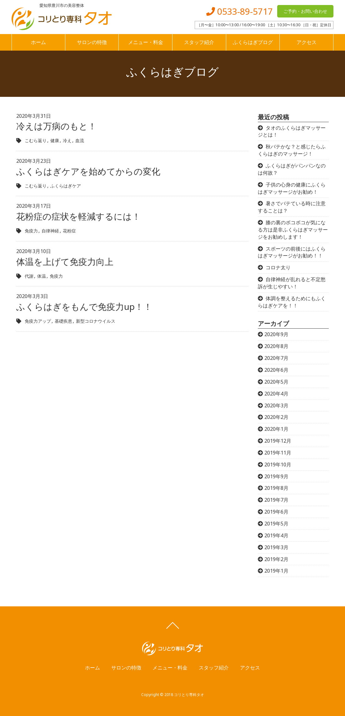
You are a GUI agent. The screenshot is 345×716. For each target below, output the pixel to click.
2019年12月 (277, 440)
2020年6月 (276, 369)
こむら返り (36, 140)
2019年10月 (277, 464)
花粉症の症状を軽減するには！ (78, 216)
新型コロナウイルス (95, 321)
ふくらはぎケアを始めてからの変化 (88, 171)
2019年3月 (276, 547)
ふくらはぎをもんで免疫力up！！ (84, 306)
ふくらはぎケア (65, 186)
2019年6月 (276, 511)
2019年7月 (276, 499)
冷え (67, 140)
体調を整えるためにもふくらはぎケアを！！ (292, 302)
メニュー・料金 (145, 42)
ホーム (38, 42)
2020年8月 (276, 346)
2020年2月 (276, 417)
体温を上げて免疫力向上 (64, 261)
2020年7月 (276, 358)
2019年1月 (276, 570)
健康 (54, 140)
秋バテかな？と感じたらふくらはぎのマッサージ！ (292, 150)
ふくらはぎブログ (253, 42)
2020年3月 (276, 405)
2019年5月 (276, 523)
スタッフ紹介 (199, 42)
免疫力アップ (38, 321)
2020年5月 (276, 381)
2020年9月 (276, 334)
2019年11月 (277, 452)
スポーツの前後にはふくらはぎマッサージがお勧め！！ (292, 252)
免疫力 (31, 231)
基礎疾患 (63, 321)
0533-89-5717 (239, 11)
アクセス (307, 42)
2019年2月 (276, 559)
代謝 (29, 276)
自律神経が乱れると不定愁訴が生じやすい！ (292, 283)
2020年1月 (276, 428)
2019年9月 (276, 476)
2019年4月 (276, 535)
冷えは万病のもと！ (56, 126)
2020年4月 (276, 393)
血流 (79, 140)
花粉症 (69, 231)
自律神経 (50, 231)
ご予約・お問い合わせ (305, 11)
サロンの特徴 (92, 42)
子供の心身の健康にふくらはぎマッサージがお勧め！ (292, 188)
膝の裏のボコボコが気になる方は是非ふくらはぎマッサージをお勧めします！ (293, 229)
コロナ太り (278, 267)
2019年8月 (276, 488)
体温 (41, 276)
